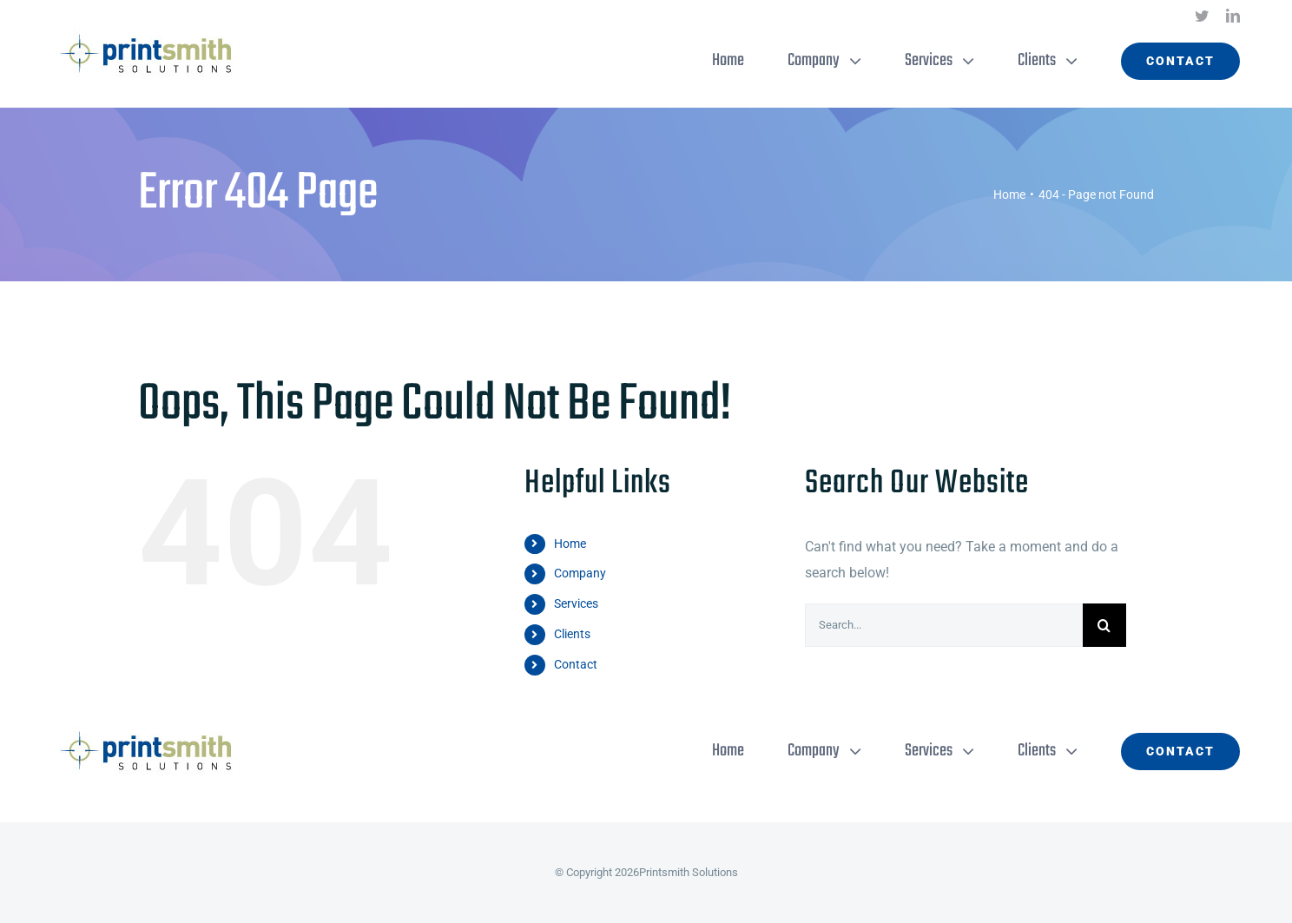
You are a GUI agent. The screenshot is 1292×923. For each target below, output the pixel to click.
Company (580, 573)
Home (570, 544)
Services (576, 603)
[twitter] (1202, 16)
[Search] (1104, 625)
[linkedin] (1233, 16)
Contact (575, 664)
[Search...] (944, 625)
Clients (572, 634)
